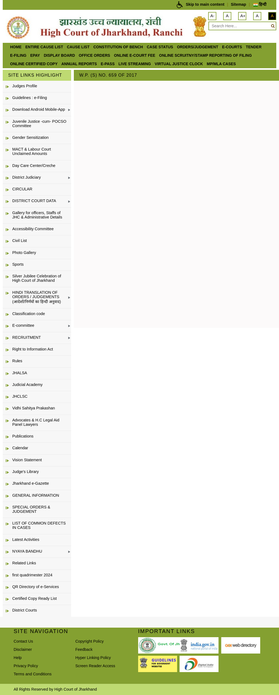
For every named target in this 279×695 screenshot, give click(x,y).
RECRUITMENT (26, 337)
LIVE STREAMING (135, 64)
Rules (17, 361)
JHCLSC (20, 396)
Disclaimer (23, 649)
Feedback (83, 649)
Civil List (19, 240)
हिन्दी (259, 4)
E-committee (23, 325)
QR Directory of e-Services (35, 587)
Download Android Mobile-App (38, 109)
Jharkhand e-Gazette (30, 483)
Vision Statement (27, 460)
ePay (35, 55)
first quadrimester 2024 (32, 575)
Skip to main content (205, 4)
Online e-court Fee (134, 55)
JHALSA (19, 373)
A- (212, 15)
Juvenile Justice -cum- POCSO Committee (39, 123)
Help (18, 657)
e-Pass (108, 64)
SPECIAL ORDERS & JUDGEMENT (31, 509)
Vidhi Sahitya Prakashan (33, 408)
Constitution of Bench (118, 47)
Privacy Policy (26, 666)
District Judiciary (26, 177)
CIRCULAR (22, 189)
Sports (18, 264)
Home (16, 47)
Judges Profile (24, 86)
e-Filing (18, 55)
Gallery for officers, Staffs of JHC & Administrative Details (37, 215)
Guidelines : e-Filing (29, 97)
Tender (254, 47)
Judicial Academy (27, 384)
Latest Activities (25, 539)
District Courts (24, 610)
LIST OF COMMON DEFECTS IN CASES (39, 525)
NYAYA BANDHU (27, 551)
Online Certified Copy (33, 64)
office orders (94, 55)
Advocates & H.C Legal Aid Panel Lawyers (35, 422)
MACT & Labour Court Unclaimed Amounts (31, 151)
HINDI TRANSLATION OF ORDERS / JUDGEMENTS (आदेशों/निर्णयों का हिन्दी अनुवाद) (36, 297)
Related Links (24, 563)
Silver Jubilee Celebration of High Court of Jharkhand (36, 278)
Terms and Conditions (32, 674)
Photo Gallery (24, 252)
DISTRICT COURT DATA (34, 201)
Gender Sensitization (30, 137)
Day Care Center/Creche (33, 165)
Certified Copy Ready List (34, 598)
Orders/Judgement (197, 47)
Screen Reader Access (95, 666)
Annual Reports (79, 64)
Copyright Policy (89, 641)
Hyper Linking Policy (93, 657)
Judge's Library (25, 471)
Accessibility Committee (33, 229)
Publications (23, 436)
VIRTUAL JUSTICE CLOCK (179, 64)
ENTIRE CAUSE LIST (44, 47)
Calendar (20, 448)
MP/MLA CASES (221, 64)
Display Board (59, 55)
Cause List (78, 47)
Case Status (160, 47)
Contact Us (23, 641)
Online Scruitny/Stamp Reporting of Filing (205, 55)
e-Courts (232, 47)
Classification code (28, 313)
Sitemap (238, 4)
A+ (242, 15)
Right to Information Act (32, 349)
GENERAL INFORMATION (35, 495)
